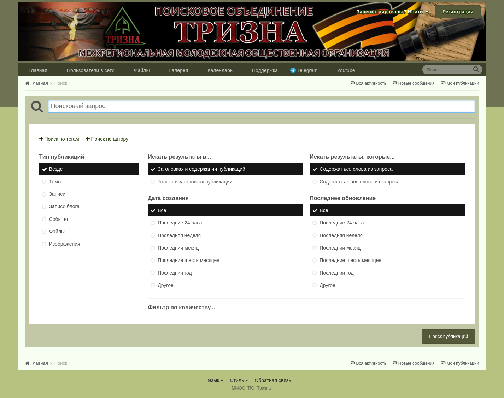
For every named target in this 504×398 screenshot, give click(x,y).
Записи (57, 194)
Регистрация (458, 11)
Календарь (220, 70)
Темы (55, 182)
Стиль (239, 380)
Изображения (64, 244)
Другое (165, 285)
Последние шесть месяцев (188, 260)
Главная (38, 70)
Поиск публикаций (448, 336)
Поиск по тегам (59, 139)
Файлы (142, 70)
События (59, 219)
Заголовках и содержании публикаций (201, 169)
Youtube (346, 70)
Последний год (175, 273)
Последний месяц (178, 248)
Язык (215, 380)
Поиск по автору (107, 139)
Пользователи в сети (91, 70)
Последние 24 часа (180, 223)
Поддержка (265, 70)
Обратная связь (272, 380)
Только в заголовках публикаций (195, 182)
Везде (56, 169)
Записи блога (64, 207)
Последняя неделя (179, 235)
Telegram (307, 70)
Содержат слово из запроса (360, 182)
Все (162, 210)
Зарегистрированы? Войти (393, 11)
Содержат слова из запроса (356, 169)
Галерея (178, 70)
